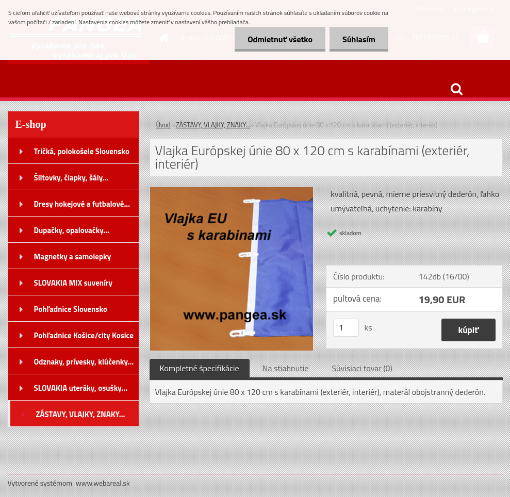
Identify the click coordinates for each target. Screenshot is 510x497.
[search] (456, 89)
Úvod (163, 125)
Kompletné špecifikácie (199, 368)
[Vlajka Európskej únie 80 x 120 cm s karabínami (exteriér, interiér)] (232, 191)
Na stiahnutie (285, 368)
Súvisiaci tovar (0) (362, 368)
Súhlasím (358, 39)
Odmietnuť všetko (280, 39)
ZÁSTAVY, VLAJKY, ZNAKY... (213, 125)
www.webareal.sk (103, 482)
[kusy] (346, 328)
